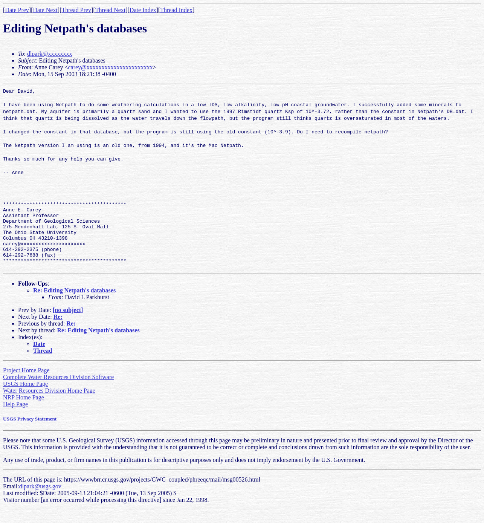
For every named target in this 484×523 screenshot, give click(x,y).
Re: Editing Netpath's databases (74, 304)
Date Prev (17, 10)
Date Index (143, 10)
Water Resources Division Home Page (49, 404)
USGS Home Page (25, 397)
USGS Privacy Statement (29, 432)
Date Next (45, 10)
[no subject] (68, 323)
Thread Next (110, 10)
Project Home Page (26, 384)
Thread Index (176, 10)
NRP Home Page (23, 411)
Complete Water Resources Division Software (58, 390)
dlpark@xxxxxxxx (49, 53)
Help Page (15, 417)
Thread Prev (76, 10)
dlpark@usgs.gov (40, 500)
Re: (58, 330)
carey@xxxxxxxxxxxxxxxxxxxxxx (110, 67)
